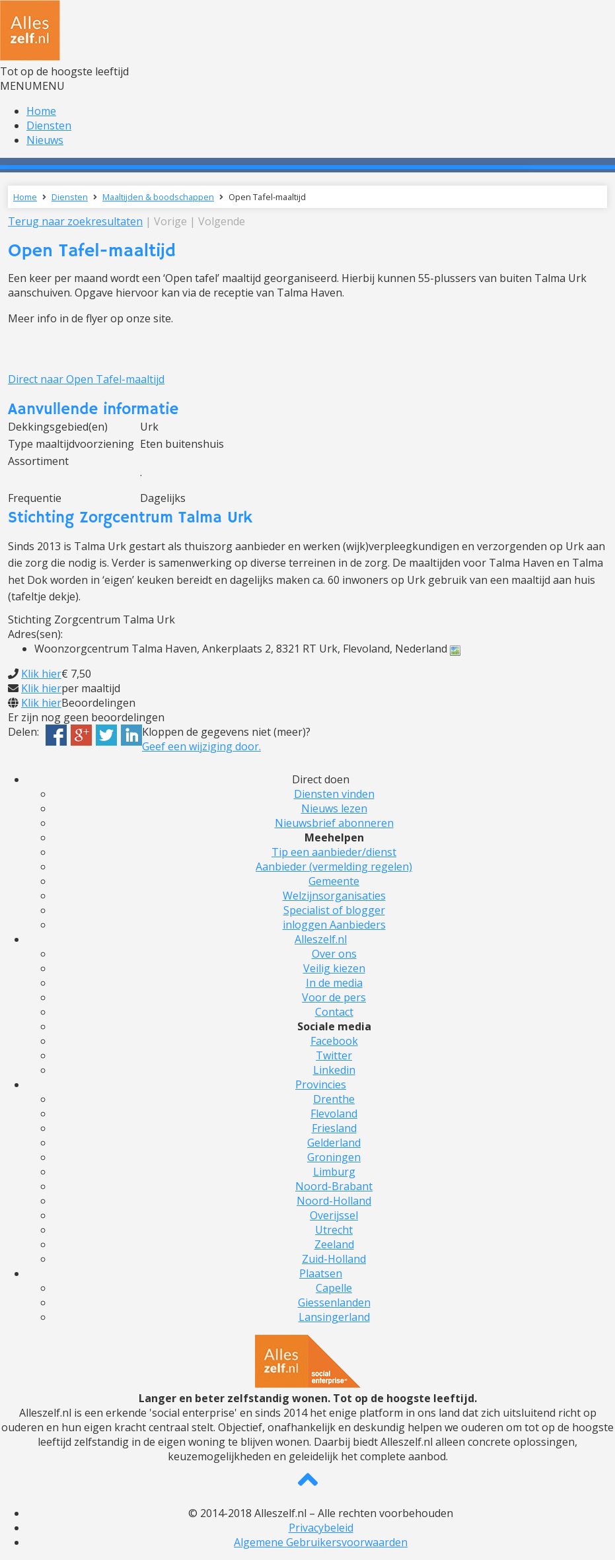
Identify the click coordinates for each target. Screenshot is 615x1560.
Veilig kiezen (334, 968)
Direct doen (320, 779)
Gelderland (334, 1142)
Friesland (334, 1128)
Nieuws (44, 140)
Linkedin (334, 1070)
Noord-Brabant (334, 1186)
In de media (334, 982)
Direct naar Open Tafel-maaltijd (86, 379)
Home (41, 111)
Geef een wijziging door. (201, 746)
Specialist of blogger (334, 910)
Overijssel (334, 1215)
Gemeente (333, 881)
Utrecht (334, 1230)
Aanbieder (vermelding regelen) (334, 866)
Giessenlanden (334, 1302)
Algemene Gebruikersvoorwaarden (321, 1542)
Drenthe (334, 1099)
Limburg (334, 1171)
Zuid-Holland (334, 1259)
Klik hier (41, 673)
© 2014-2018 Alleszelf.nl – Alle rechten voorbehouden (320, 1513)
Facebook (334, 1041)
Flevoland (333, 1113)
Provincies (320, 1084)
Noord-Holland (334, 1200)
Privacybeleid (321, 1527)
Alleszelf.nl (321, 939)
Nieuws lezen (334, 808)
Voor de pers (334, 997)
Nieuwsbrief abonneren (334, 823)
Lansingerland (334, 1317)
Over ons (334, 953)
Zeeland (334, 1244)
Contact (334, 1012)
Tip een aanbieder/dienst (333, 852)
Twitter (334, 1055)
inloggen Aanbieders (334, 924)
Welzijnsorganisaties (334, 895)
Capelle (334, 1288)
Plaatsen (320, 1273)
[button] (32, 86)
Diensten (48, 125)
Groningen (334, 1157)
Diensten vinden (334, 794)
